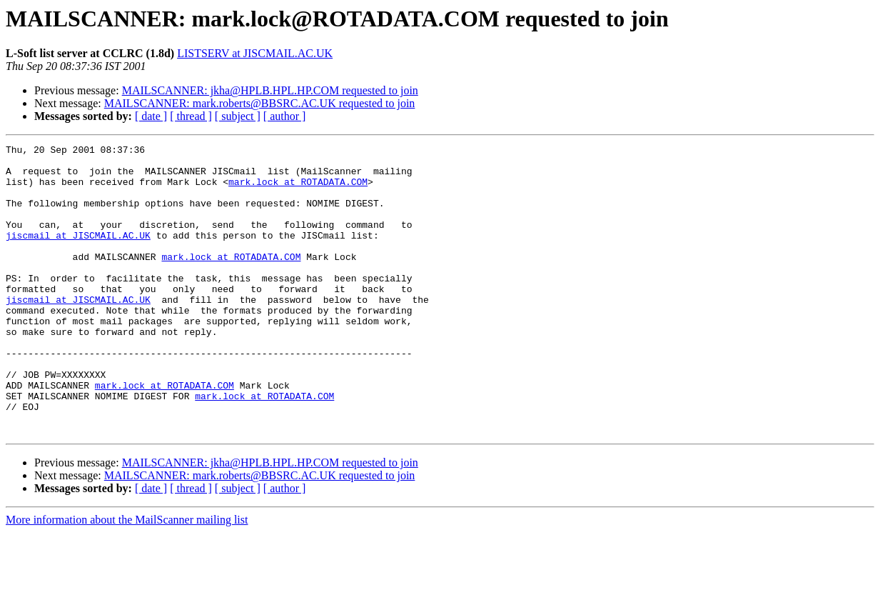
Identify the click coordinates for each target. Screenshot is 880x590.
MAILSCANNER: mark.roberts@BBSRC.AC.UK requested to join (259, 103)
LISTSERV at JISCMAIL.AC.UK (255, 53)
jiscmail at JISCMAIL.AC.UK (78, 254)
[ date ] (151, 116)
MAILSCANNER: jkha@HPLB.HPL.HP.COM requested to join (270, 90)
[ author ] (284, 116)
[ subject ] (238, 116)
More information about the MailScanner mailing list (127, 577)
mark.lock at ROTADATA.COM (298, 190)
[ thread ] (191, 116)
